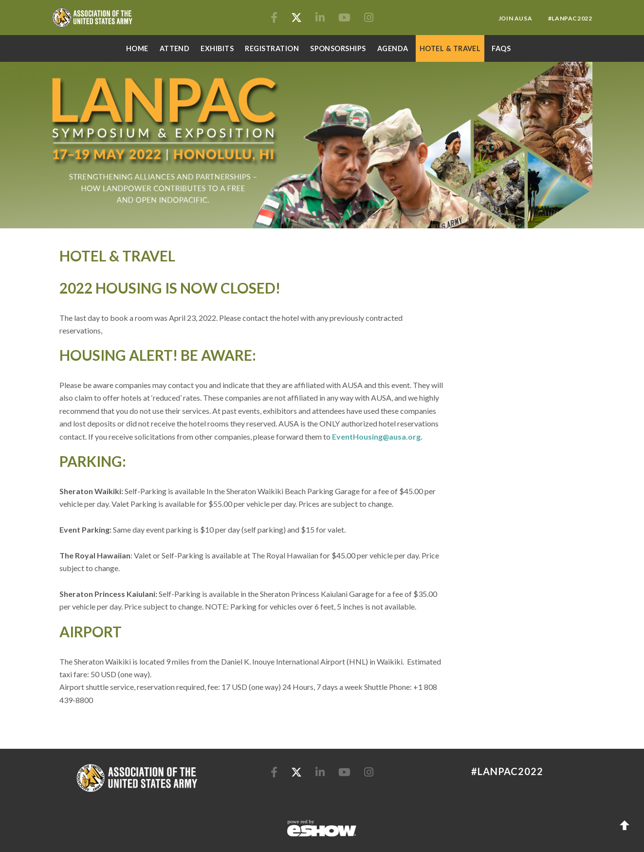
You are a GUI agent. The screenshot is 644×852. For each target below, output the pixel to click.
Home (137, 48)
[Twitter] (297, 18)
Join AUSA (516, 18)
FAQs (501, 48)
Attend (175, 48)
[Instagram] (368, 18)
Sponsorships (338, 48)
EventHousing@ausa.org (376, 436)
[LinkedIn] (321, 18)
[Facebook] (275, 18)
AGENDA (392, 48)
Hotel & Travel (450, 48)
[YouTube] (345, 18)
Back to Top (624, 825)
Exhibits (217, 48)
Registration (272, 48)
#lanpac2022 (570, 18)
